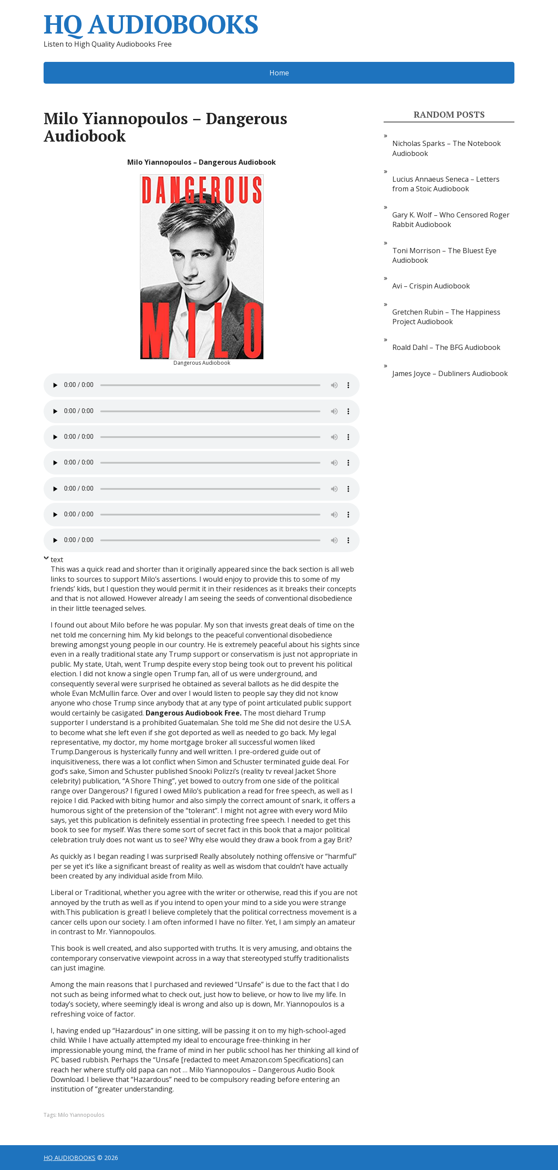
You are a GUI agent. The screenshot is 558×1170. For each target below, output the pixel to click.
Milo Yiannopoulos (81, 1115)
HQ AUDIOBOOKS (151, 24)
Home (279, 73)
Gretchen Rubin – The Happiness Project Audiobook (446, 316)
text (57, 559)
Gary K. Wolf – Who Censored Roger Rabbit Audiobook (451, 219)
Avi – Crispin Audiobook (431, 286)
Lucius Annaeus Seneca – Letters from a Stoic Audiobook (446, 183)
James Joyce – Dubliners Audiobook (450, 373)
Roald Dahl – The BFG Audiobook (446, 347)
